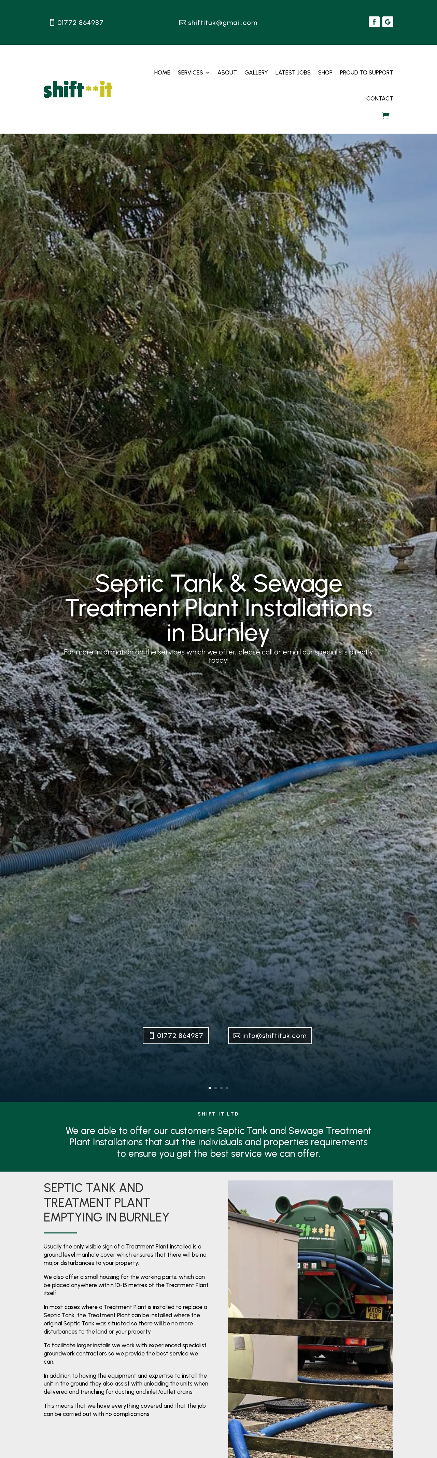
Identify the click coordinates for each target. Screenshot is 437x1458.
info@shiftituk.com (274, 1035)
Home (162, 72)
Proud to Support (366, 72)
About (227, 72)
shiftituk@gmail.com (222, 22)
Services (190, 72)
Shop (325, 72)
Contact (379, 98)
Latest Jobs (293, 72)
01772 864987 (80, 22)
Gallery (256, 72)
